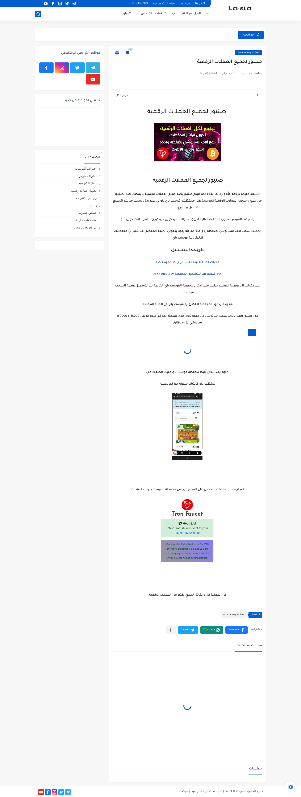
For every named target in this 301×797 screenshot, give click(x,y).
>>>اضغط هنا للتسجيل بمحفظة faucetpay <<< (187, 274)
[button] (236, 630)
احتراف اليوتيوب (86, 168)
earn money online (248, 52)
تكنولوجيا (125, 13)
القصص (146, 13)
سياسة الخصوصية (164, 3)
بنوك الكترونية (87, 183)
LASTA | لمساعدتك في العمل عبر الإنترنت (207, 791)
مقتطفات (161, 13)
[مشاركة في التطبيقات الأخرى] (171, 630)
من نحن (185, 3)
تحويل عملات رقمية (84, 190)
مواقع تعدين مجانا (85, 227)
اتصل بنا (200, 3)
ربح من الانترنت (86, 198)
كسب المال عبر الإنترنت (193, 13)
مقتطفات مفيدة (86, 220)
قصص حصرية (88, 212)
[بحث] (38, 14)
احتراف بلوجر (88, 176)
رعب (93, 205)
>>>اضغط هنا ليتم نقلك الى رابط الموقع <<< (187, 262)
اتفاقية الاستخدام (138, 3)
